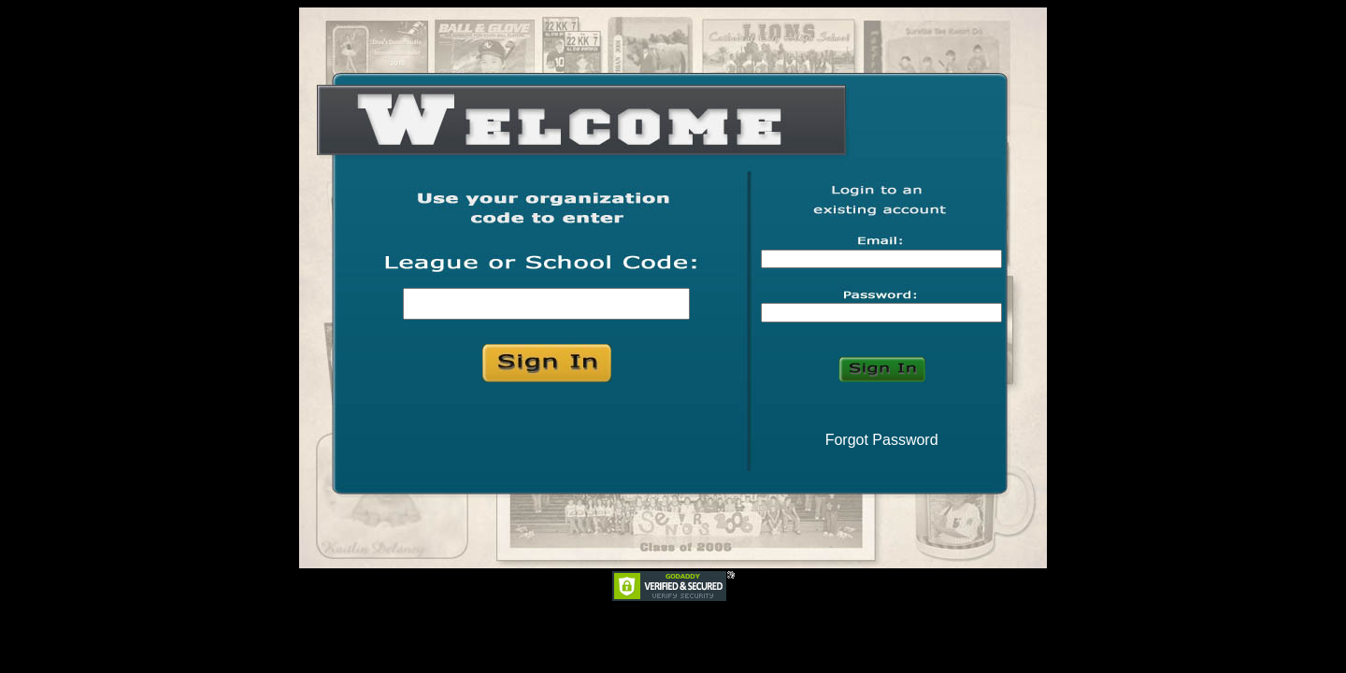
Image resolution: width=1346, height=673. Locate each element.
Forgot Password (881, 440)
